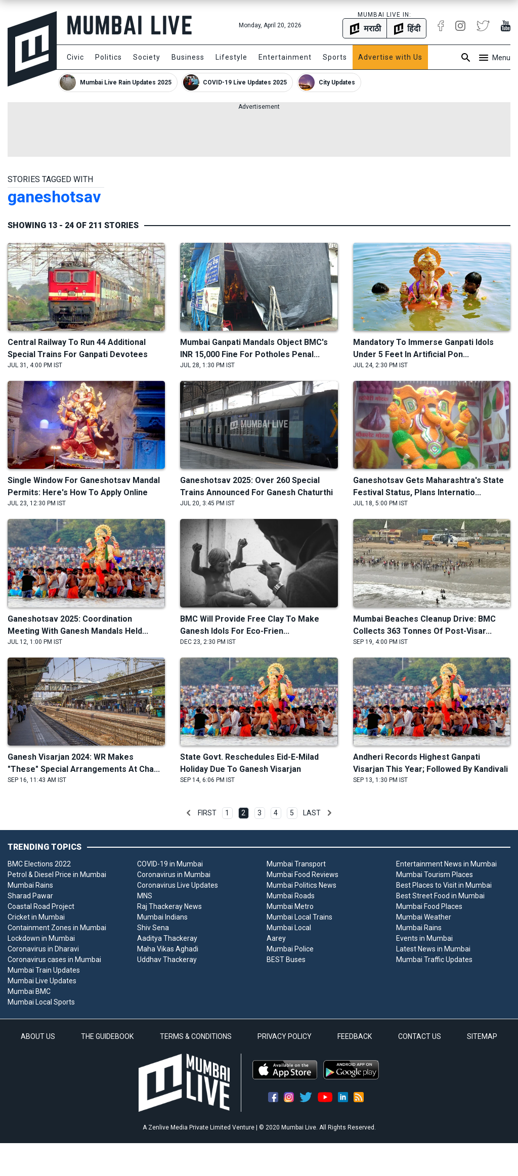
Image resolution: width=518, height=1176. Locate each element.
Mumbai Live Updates (42, 981)
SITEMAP (482, 1036)
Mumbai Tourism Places (434, 874)
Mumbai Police (290, 949)
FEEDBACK (354, 1036)
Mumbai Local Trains (299, 917)
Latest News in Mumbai (433, 949)
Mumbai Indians (162, 917)
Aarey (276, 938)
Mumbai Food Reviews (302, 874)
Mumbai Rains (30, 885)
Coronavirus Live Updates (177, 885)
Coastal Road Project (41, 906)
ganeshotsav (54, 196)
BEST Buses (286, 959)
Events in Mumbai (424, 938)
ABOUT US (38, 1036)
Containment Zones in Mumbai (57, 928)
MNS (144, 896)
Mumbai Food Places (429, 906)
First (207, 813)
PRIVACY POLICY (284, 1036)
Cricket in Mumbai (36, 917)
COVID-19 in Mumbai (170, 864)
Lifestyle (231, 57)
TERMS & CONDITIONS (196, 1036)
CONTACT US (419, 1036)
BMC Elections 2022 (39, 864)
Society (146, 57)
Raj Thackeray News (169, 906)
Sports (335, 57)
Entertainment (285, 57)
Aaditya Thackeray (167, 938)
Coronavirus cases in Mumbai (54, 959)
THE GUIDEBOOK (107, 1036)
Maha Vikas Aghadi (167, 949)
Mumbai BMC (29, 991)
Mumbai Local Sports (41, 1002)
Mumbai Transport (296, 864)
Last (312, 813)
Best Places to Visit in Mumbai (444, 885)
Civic (75, 57)
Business (187, 57)
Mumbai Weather (423, 917)
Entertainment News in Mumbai (446, 864)
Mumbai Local (289, 928)
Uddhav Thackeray (167, 959)
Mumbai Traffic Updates (434, 959)
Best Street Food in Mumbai (440, 896)
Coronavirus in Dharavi (43, 949)
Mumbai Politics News (301, 885)
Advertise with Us (390, 57)
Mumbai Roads (291, 896)
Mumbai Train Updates (44, 970)
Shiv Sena (153, 928)
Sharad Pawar (30, 896)
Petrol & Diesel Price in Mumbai (57, 874)
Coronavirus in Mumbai (173, 874)
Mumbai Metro (290, 906)
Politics (108, 57)
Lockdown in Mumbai (41, 938)
